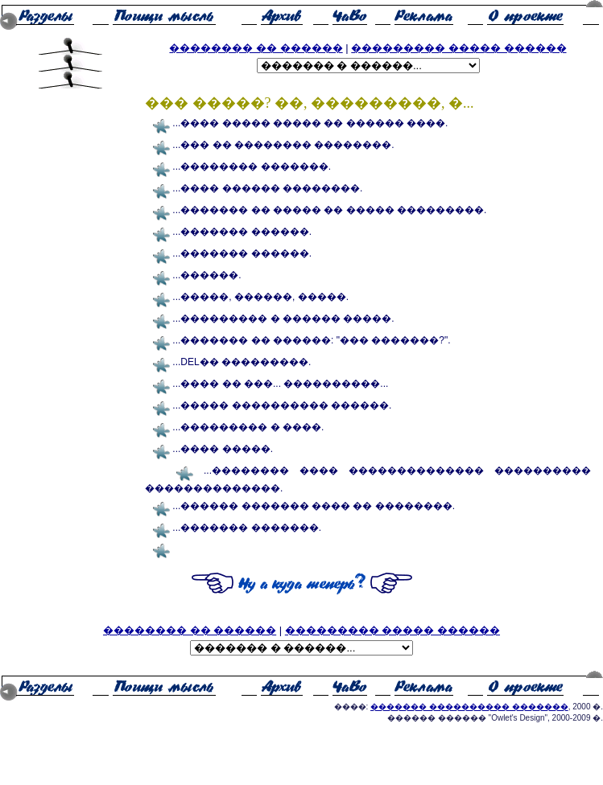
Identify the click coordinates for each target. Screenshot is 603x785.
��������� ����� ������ (458, 48)
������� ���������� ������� (469, 706)
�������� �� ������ (255, 48)
